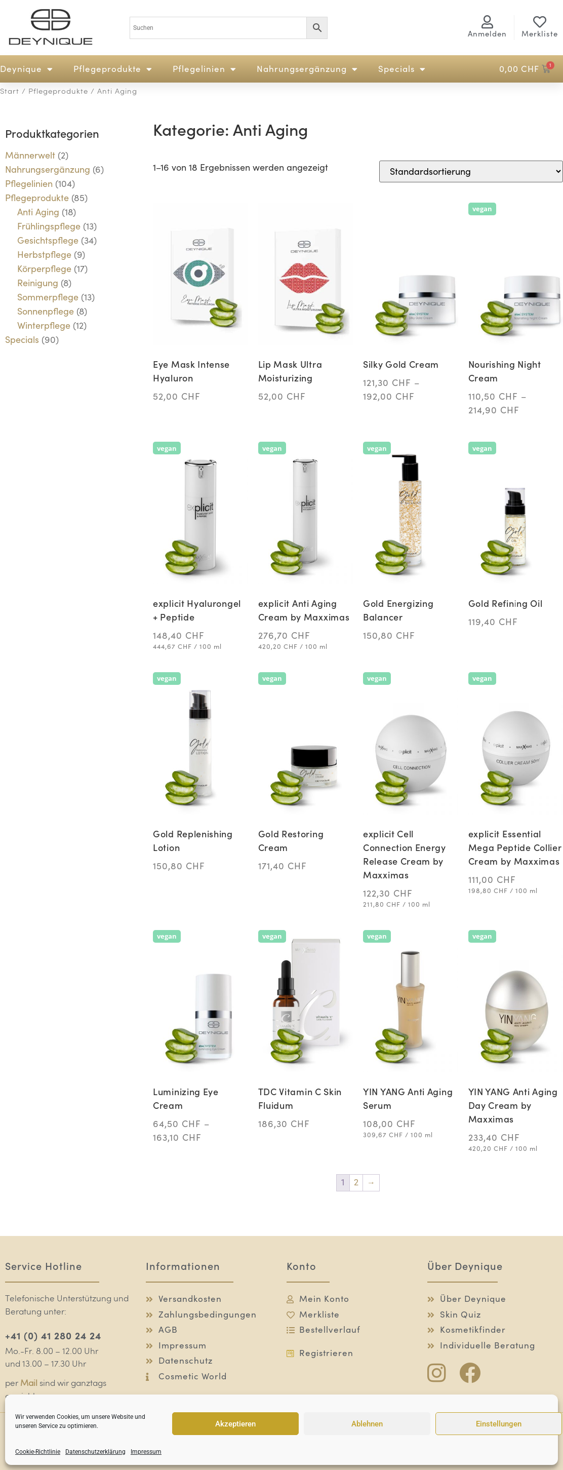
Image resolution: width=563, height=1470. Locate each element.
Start (9, 92)
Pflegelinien (204, 69)
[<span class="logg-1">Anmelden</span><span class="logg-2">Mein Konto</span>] (487, 21)
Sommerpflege (47, 297)
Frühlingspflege (49, 226)
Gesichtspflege (47, 240)
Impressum (146, 1451)
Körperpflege (44, 269)
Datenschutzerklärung (95, 1451)
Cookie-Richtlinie (37, 1451)
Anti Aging (38, 212)
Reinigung (37, 283)
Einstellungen (498, 1423)
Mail (28, 1383)
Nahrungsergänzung (307, 69)
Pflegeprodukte (112, 69)
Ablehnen (367, 1423)
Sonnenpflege (45, 311)
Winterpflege (43, 325)
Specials (402, 69)
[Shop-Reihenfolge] (471, 171)
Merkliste (539, 33)
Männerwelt (30, 155)
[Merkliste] (539, 21)
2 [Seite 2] (356, 1182)
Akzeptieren (235, 1423)
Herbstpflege (44, 254)
